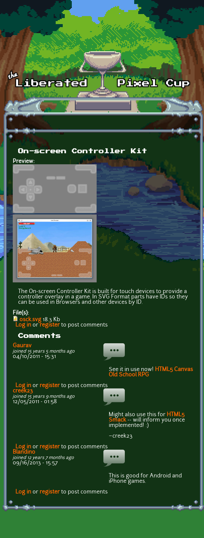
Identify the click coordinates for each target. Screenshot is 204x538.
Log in (23, 325)
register (50, 325)
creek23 (23, 391)
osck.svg (30, 320)
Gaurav (22, 346)
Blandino (24, 452)
